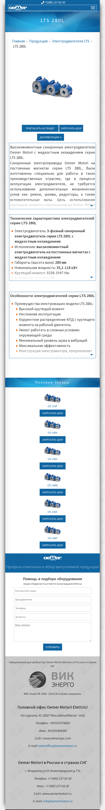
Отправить (53, 647)
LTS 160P (52, 538)
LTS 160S (52, 459)
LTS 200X (52, 432)
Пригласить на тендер (40, 128)
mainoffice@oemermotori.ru (57, 746)
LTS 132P (52, 406)
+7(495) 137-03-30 (53, 2)
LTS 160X (52, 512)
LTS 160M (53, 485)
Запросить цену (71, 128)
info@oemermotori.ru (57, 801)
